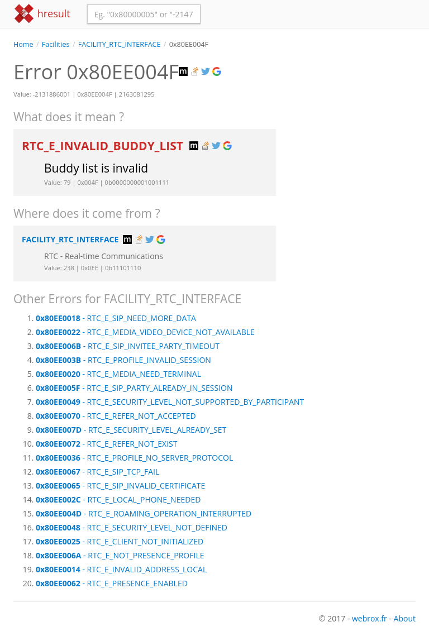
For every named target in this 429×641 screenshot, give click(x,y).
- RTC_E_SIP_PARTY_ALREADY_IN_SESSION (134, 387)
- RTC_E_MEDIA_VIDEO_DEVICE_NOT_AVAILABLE (145, 332)
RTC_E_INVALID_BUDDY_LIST (104, 146)
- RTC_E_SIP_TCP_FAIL (97, 471)
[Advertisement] (354, 105)
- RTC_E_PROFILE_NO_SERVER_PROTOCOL (134, 457)
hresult (41, 13)
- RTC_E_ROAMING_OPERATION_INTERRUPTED (143, 513)
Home (23, 44)
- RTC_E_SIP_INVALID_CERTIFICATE (120, 485)
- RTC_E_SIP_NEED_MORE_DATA (116, 318)
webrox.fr (369, 618)
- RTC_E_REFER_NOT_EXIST (106, 443)
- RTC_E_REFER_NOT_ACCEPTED (116, 415)
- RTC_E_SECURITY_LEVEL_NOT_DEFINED (131, 527)
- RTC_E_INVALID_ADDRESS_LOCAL (121, 569)
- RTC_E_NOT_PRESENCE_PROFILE (120, 555)
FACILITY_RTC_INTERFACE (119, 44)
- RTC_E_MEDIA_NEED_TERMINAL (118, 374)
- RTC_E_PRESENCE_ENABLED (112, 583)
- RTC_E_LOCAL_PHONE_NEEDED (118, 499)
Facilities (56, 44)
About (405, 618)
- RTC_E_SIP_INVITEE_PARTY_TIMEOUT (128, 346)
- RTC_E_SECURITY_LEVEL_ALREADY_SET (131, 429)
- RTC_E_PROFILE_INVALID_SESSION (123, 360)
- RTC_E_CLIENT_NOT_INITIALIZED (119, 541)
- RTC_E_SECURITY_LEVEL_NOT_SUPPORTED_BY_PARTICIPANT (170, 401)
